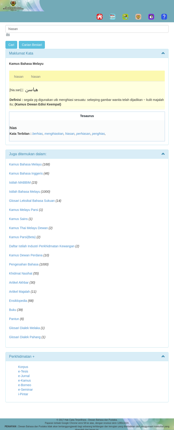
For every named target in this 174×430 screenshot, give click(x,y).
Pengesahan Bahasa (24, 264)
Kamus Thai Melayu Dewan (28, 228)
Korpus (23, 367)
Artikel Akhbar (19, 282)
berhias (37, 133)
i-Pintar (23, 394)
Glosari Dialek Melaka (24, 328)
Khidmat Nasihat (20, 273)
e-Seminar (25, 389)
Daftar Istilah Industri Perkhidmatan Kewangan (42, 246)
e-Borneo (24, 385)
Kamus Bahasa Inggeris (26, 173)
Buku (12, 310)
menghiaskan (54, 133)
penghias (98, 133)
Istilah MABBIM (20, 182)
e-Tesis (23, 371)
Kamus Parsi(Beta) (22, 237)
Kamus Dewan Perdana (26, 255)
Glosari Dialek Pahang (25, 337)
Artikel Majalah (19, 291)
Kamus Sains (18, 219)
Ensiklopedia (18, 300)
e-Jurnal (24, 376)
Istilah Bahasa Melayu (24, 191)
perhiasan (83, 133)
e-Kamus (24, 380)
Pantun (14, 319)
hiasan (18, 76)
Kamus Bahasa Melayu (26, 164)
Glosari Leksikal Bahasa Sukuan (32, 200)
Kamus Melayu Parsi (23, 210)
